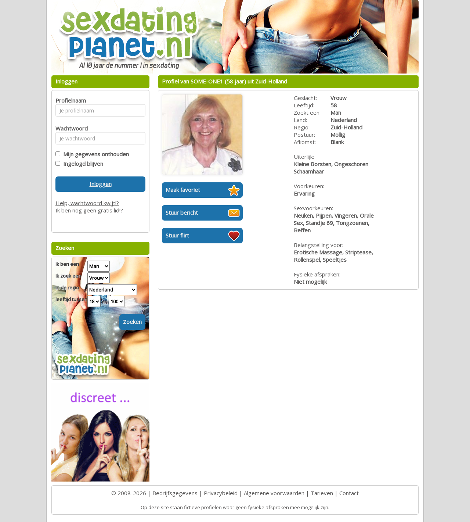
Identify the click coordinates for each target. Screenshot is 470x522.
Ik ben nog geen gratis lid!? (89, 210)
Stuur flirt (177, 235)
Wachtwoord (69, 128)
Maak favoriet (183, 189)
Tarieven (322, 493)
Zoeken (132, 321)
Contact (349, 493)
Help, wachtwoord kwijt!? (87, 203)
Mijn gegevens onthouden (94, 154)
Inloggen (101, 183)
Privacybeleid (221, 493)
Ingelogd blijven (81, 163)
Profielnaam (69, 100)
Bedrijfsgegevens (175, 493)
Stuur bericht (182, 212)
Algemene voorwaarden (274, 493)
